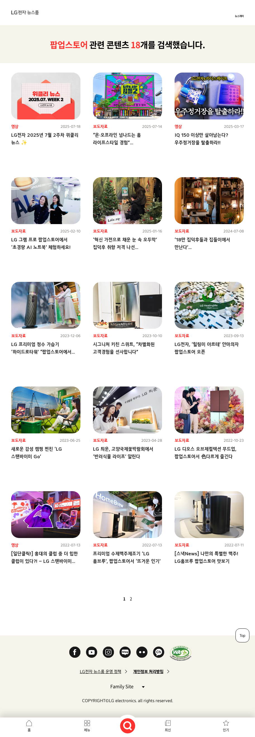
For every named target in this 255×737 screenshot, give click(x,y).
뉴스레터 (239, 16)
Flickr (141, 652)
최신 (168, 730)
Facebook (74, 652)
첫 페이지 (108, 598)
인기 (226, 730)
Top (242, 635)
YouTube (91, 652)
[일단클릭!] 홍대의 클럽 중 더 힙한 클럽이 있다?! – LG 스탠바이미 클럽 (44, 561)
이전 (115, 598)
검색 (127, 725)
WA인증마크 (180, 653)
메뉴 (87, 730)
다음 (140, 598)
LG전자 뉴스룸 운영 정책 (100, 671)
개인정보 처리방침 (148, 671)
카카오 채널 (158, 652)
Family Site (127, 686)
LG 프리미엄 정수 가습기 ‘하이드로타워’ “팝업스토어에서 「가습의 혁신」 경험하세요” (41, 351)
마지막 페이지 (147, 598)
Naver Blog (125, 652)
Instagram (108, 652)
